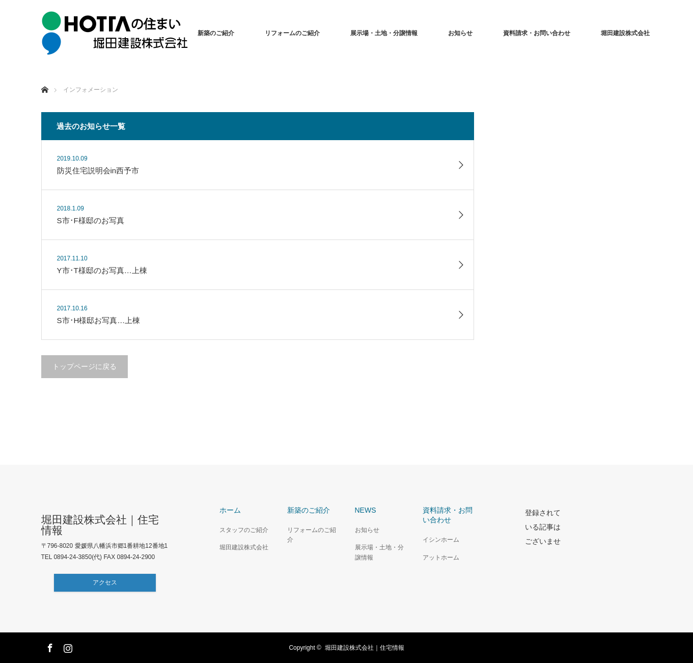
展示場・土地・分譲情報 (384, 33)
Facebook (49, 646)
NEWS (365, 510)
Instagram (66, 646)
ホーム (230, 510)
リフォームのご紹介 (292, 33)
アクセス (105, 582)
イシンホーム (441, 539)
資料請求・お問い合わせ (536, 33)
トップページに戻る (84, 366)
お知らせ (460, 33)
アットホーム (441, 557)
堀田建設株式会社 (625, 33)
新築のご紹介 (216, 33)
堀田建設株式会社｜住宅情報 (100, 525)
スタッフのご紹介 (243, 530)
